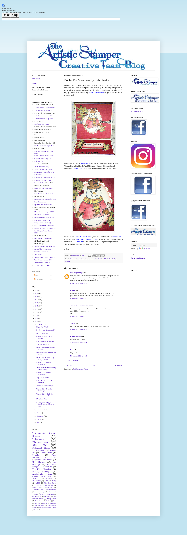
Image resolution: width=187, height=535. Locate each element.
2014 (37, 309)
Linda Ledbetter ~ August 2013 (44, 188)
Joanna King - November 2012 (44, 172)
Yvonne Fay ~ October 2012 (43, 265)
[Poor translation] (15, 15)
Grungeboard (36, 496)
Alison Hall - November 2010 (43, 110)
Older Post (118, 365)
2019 (37, 294)
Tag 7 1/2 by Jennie (42, 378)
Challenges (53, 503)
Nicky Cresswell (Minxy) (42, 223)
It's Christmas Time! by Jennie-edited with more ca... (45, 404)
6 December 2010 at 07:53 (78, 316)
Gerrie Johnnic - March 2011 (43, 156)
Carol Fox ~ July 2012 (41, 124)
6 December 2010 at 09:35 (78, 329)
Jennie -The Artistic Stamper (80, 306)
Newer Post (68, 365)
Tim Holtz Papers (50, 483)
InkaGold (47, 496)
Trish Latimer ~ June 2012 (42, 263)
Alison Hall (39, 445)
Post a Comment (73, 361)
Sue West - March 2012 (41, 252)
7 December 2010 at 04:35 (78, 356)
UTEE (38, 483)
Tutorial (36, 510)
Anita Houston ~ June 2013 (43, 116)
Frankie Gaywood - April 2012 (44, 146)
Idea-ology (36, 455)
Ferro (54, 507)
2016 (37, 303)
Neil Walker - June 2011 (42, 220)
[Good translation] (6, 15)
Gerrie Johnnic (75, 337)
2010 (37, 321)
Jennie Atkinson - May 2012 (43, 167)
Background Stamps (41, 448)
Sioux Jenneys (38, 450)
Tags (54, 457)
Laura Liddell (38, 183)
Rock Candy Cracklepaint (42, 487)
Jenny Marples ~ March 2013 (43, 169)
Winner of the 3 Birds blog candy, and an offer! (45, 395)
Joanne (72, 323)
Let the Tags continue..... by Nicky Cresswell (45, 358)
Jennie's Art (36, 478)
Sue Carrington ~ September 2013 (45, 246)
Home (94, 365)
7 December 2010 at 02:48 (78, 343)
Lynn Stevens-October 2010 (43, 205)
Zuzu (50, 474)
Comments (38, 279)
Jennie (34, 83)
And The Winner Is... (43, 344)
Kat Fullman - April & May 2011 (45, 177)
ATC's (46, 481)
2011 (37, 318)
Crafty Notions (39, 501)
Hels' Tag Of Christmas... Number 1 (44, 374)
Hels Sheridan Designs (110, 259)
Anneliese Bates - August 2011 (44, 119)
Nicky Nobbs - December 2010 (44, 225)
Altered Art (47, 467)
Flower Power (51, 490)
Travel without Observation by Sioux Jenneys (46, 368)
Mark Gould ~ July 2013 (42, 215)
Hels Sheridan (99, 259)
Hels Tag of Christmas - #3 (45, 341)
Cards (46, 457)
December (40, 324)
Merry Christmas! (42, 333)
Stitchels (67, 261)
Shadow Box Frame (45, 507)
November (40, 410)
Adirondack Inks (37, 490)
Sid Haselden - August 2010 (43, 238)
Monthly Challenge (41, 471)
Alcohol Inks (37, 474)
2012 (37, 315)
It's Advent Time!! (42, 399)
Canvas (38, 485)
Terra (54, 501)
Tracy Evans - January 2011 (43, 260)
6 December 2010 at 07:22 (78, 299)
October (39, 413)
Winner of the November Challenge (44, 390)
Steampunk (49, 478)
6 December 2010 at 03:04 (78, 283)
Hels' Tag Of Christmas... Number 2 (44, 363)
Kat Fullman (38, 175)
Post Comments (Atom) (80, 369)
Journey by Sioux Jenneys (44, 386)
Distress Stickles (89, 259)
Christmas (73, 259)
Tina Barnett (38, 255)
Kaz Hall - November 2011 (43, 180)
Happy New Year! (42, 327)
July (38, 422)
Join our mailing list (137, 111)
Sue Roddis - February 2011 (43, 249)
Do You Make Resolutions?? (45, 330)
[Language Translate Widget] (144, 245)
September (40, 416)
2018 (37, 297)
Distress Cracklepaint (47, 494)
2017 (37, 300)
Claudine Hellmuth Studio (42, 476)
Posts (36, 275)
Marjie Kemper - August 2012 (44, 212)
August (39, 419)
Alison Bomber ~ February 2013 (44, 108)
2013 (37, 312)
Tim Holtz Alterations (42, 469)
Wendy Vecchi (51, 499)
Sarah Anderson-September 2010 (45, 228)
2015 (37, 306)
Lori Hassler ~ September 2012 (44, 194)
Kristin (72, 290)
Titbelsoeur (38, 439)
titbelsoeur (36, 79)
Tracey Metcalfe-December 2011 (44, 257)
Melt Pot (37, 503)
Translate (144, 249)
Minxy (54, 481)
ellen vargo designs (76, 273)
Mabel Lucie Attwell (44, 460)
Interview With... (40, 505)
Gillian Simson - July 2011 (43, 158)
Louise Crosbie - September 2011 (45, 199)
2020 (37, 290)
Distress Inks (80, 259)
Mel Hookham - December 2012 (44, 217)
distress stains (46, 453)
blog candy (40, 492)
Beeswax (44, 503)
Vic (71, 350)
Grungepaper (49, 485)
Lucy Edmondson (40, 202)
